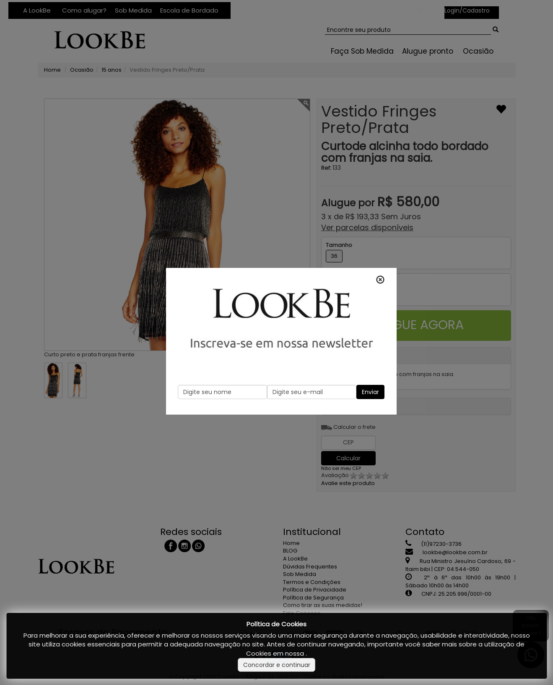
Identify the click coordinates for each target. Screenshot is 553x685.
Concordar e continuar (276, 665)
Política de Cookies (276, 624)
